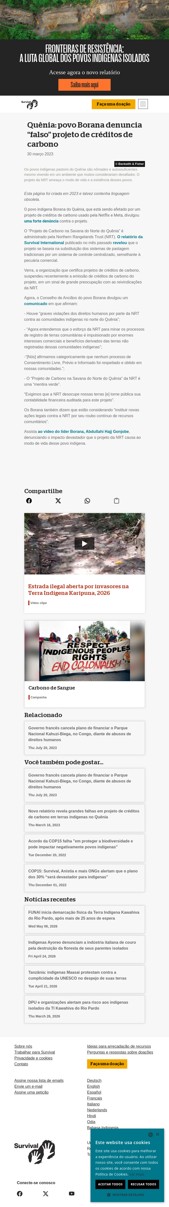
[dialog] (127, 1165)
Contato (21, 1061)
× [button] (157, 1134)
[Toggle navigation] (143, 104)
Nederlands (97, 1106)
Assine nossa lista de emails (39, 1077)
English (93, 1083)
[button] (127, 1194)
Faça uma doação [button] (113, 104)
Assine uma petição (31, 1089)
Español (94, 1089)
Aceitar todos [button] (110, 1184)
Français (94, 1095)
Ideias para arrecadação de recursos (119, 1043)
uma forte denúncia (41, 221)
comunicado (35, 304)
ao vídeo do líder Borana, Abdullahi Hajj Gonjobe (83, 431)
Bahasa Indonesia (102, 1124)
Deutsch (94, 1077)
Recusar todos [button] (143, 1184)
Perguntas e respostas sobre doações (120, 1049)
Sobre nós (23, 1043)
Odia (91, 1118)
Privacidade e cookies (33, 1055)
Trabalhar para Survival (34, 1049)
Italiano (93, 1101)
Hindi (91, 1112)
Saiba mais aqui (84, 84)
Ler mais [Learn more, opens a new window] (137, 1174)
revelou (120, 243)
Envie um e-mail (28, 1083)
